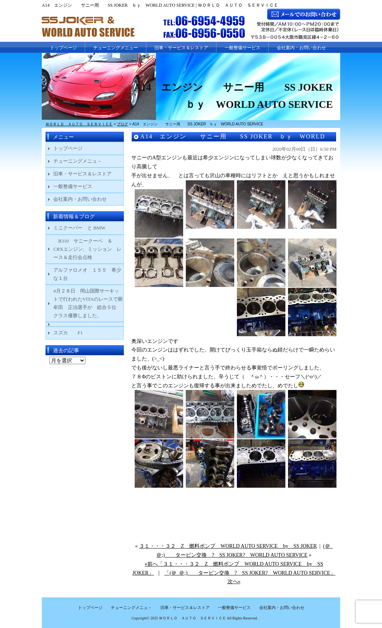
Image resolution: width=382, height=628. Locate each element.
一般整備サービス (242, 47)
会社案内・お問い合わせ (301, 47)
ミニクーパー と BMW (79, 228)
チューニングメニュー (115, 47)
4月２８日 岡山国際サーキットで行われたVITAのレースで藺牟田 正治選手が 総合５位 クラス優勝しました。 (88, 303)
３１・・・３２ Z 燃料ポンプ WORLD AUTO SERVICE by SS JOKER (228, 546)
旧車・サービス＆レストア (181, 47)
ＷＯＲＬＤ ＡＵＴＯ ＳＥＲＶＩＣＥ (192, 618)
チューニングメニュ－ (77, 161)
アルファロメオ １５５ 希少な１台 (87, 274)
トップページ (63, 47)
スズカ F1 (73, 332)
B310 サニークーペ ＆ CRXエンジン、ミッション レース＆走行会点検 (87, 249)
